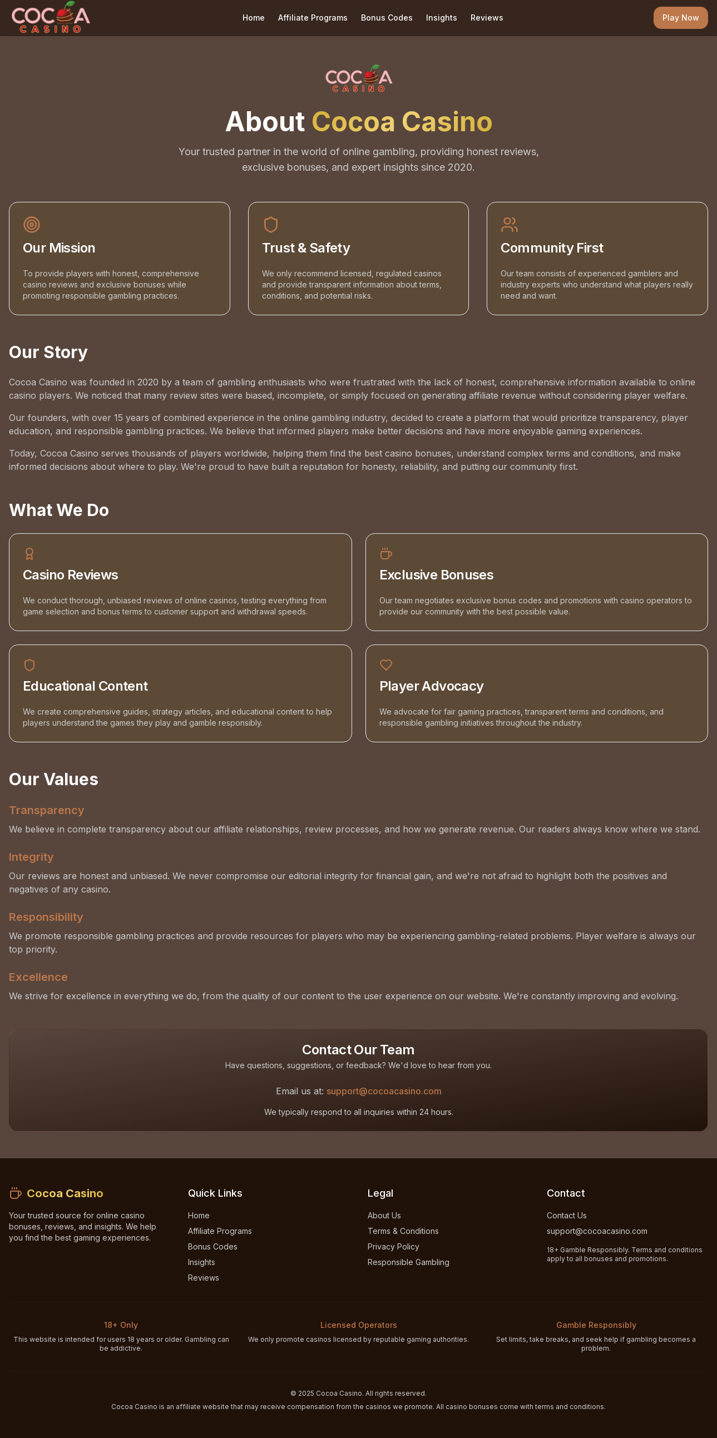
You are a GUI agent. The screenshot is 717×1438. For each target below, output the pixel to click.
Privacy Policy (393, 1246)
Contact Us (567, 1215)
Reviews (487, 17)
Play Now (680, 17)
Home (254, 17)
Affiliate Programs (313, 17)
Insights (441, 17)
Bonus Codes (387, 17)
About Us (384, 1215)
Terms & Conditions (403, 1231)
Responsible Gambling (408, 1262)
